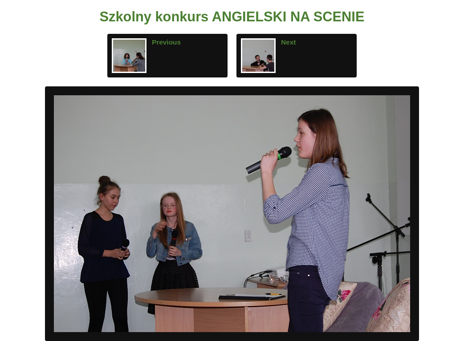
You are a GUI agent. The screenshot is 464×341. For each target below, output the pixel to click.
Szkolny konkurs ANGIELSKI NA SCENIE (232, 16)
